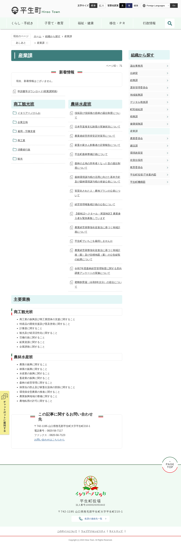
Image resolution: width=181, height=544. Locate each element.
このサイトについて (67, 531)
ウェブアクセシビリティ (93, 531)
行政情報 (149, 23)
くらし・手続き (22, 23)
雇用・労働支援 (26, 131)
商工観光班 (24, 104)
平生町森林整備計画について (91, 154)
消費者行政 (24, 149)
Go (173, 5)
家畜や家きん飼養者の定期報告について (97, 145)
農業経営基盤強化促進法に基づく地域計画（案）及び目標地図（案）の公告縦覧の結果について (97, 255)
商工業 (21, 140)
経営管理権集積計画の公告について (95, 204)
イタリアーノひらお (29, 113)
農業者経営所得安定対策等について (95, 135)
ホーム (37, 36)
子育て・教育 (54, 23)
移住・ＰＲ (117, 23)
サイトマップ (116, 531)
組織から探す (52, 36)
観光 (20, 158)
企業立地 (23, 122)
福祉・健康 (86, 23)
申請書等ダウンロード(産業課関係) (37, 91)
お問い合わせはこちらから (49, 439)
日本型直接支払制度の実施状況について (97, 126)
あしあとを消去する (47, 43)
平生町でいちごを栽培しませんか (94, 241)
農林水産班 (81, 104)
